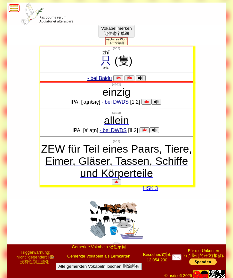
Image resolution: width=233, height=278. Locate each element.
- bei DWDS (115, 102)
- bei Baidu (99, 78)
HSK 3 (150, 188)
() (116, 48)
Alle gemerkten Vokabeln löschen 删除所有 (98, 266)
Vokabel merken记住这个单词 (116, 31)
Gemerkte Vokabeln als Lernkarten (98, 256)
